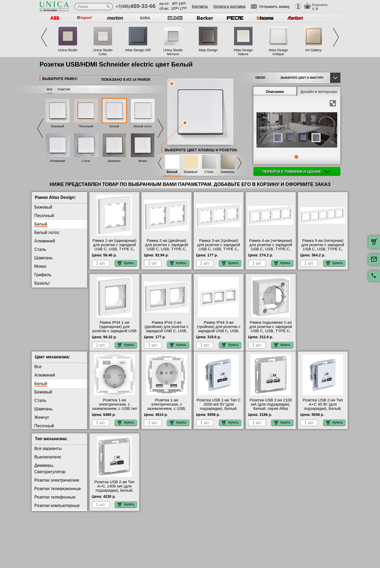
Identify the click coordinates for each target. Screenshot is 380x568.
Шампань (114, 160)
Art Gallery (313, 50)
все (50, 89)
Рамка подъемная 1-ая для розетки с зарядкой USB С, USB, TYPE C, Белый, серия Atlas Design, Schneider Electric (270, 333)
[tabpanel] (296, 130)
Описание (275, 92)
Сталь (86, 160)
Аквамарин (45, 317)
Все (38, 371)
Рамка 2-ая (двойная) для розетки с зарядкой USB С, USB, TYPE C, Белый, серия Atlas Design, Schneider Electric (166, 251)
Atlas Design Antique (278, 52)
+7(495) (135, 6)
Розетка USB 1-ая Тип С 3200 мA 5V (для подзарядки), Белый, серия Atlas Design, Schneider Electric (219, 412)
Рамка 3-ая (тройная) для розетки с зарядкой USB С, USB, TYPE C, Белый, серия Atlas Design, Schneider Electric (218, 251)
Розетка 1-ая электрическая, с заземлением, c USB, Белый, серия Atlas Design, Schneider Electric (166, 415)
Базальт (42, 283)
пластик (64, 89)
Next (336, 37)
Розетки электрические (56, 484)
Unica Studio (68, 50)
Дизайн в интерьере (318, 92)
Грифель (42, 275)
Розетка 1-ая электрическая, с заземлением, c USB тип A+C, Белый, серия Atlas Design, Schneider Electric (114, 415)
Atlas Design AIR (138, 50)
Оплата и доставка (229, 6)
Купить (126, 263)
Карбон (41, 291)
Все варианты (48, 452)
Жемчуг (41, 300)
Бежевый (57, 126)
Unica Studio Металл (173, 52)
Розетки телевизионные (57, 493)
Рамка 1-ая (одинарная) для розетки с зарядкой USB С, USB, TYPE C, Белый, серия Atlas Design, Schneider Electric (114, 251)
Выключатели (47, 461)
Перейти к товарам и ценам (296, 171)
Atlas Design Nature (243, 52)
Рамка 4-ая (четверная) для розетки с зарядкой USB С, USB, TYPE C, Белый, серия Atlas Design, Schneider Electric (270, 251)
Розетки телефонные (54, 501)
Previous (44, 37)
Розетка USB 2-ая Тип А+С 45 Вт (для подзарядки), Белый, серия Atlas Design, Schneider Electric (323, 412)
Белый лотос (143, 126)
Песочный (86, 126)
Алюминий (57, 160)
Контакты (200, 6)
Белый (114, 126)
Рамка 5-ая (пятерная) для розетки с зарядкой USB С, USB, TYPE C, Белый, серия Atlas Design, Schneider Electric (322, 251)
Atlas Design (208, 50)
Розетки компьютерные (57, 510)
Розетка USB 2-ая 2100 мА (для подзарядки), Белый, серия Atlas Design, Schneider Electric (271, 412)
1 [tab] (296, 156)
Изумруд (42, 308)
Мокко (143, 160)
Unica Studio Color (103, 52)
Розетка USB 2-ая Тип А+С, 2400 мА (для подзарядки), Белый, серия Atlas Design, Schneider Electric (114, 494)
